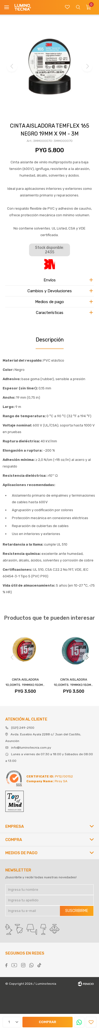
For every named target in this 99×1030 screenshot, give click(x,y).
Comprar (47, 1022)
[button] (87, 657)
